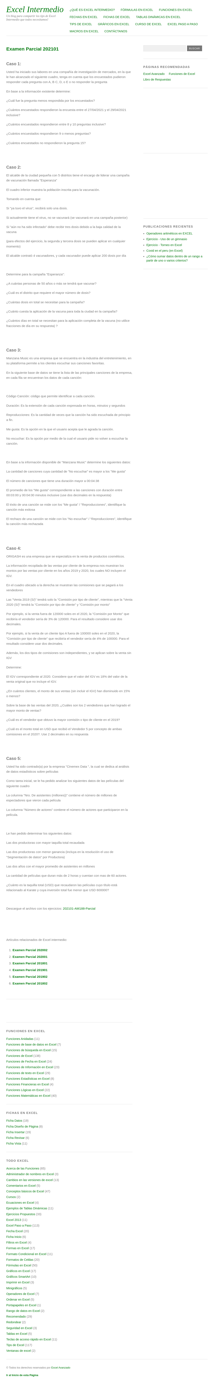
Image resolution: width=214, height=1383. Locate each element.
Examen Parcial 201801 (30, 963)
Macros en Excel (84, 31)
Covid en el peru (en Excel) (164, 250)
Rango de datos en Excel (23, 1311)
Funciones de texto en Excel (25, 1073)
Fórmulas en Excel (137, 10)
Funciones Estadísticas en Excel (28, 1078)
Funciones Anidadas (19, 1039)
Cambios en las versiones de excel (29, 1180)
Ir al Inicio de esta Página (22, 1375)
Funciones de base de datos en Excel (31, 1044)
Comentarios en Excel (21, 1185)
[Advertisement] (175, 120)
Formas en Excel (17, 1248)
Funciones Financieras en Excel (27, 1084)
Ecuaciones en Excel (20, 1202)
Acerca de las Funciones (22, 1168)
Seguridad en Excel (19, 1328)
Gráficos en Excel (113, 24)
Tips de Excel (81, 24)
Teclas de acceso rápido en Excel (28, 1339)
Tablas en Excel (16, 1333)
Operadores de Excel (20, 1294)
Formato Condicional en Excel (26, 1254)
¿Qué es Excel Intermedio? (92, 10)
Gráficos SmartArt (18, 1276)
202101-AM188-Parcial (79, 908)
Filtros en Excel (16, 1242)
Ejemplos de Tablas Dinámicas (26, 1208)
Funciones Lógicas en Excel (25, 1090)
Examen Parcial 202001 (30, 956)
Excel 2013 (13, 1220)
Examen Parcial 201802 (30, 983)
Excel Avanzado (154, 74)
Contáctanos (115, 31)
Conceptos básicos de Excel (25, 1191)
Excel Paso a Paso (183, 24)
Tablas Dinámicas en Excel (158, 17)
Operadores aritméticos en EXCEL (169, 233)
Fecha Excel (14, 1231)
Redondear (13, 1322)
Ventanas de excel (18, 1350)
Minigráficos (14, 1288)
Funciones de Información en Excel (29, 1067)
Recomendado (16, 1316)
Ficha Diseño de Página (22, 1126)
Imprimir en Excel (17, 1282)
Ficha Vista (13, 1143)
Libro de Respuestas (157, 79)
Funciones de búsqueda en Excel (28, 1050)
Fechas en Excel (84, 17)
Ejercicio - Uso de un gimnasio (166, 239)
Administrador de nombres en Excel (30, 1174)
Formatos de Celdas (19, 1259)
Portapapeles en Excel (21, 1305)
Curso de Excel (148, 24)
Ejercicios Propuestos (20, 1214)
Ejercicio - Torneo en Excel (164, 245)
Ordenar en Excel (18, 1299)
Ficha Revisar (15, 1137)
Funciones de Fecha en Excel (26, 1061)
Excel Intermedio (35, 9)
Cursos (11, 1197)
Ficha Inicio (14, 1236)
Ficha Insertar (15, 1132)
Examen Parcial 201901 (30, 970)
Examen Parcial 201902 (30, 976)
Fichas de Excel (116, 17)
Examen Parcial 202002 (30, 950)
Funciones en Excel (175, 10)
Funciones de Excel (19, 1055)
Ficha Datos (14, 1120)
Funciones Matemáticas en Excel (28, 1095)
